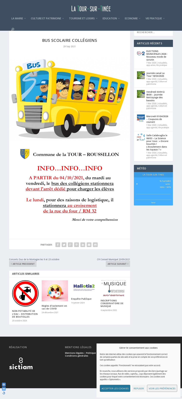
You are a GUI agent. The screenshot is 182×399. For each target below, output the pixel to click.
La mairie (17, 20)
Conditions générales (76, 366)
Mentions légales (74, 363)
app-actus (150, 76)
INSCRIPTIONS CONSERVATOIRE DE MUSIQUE (112, 314)
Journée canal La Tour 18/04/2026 (155, 85)
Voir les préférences (162, 388)
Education (110, 20)
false (153, 213)
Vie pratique (154, 20)
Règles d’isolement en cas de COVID (54, 318)
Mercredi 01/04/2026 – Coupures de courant (157, 130)
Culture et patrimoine (46, 20)
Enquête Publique (81, 309)
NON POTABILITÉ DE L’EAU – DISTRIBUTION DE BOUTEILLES (25, 324)
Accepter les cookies (115, 388)
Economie (131, 20)
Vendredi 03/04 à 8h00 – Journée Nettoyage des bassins (155, 107)
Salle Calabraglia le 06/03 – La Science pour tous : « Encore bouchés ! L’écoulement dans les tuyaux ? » (157, 153)
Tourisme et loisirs (82, 20)
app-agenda (151, 92)
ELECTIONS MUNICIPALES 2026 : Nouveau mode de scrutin (156, 66)
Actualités (162, 73)
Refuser (139, 388)
